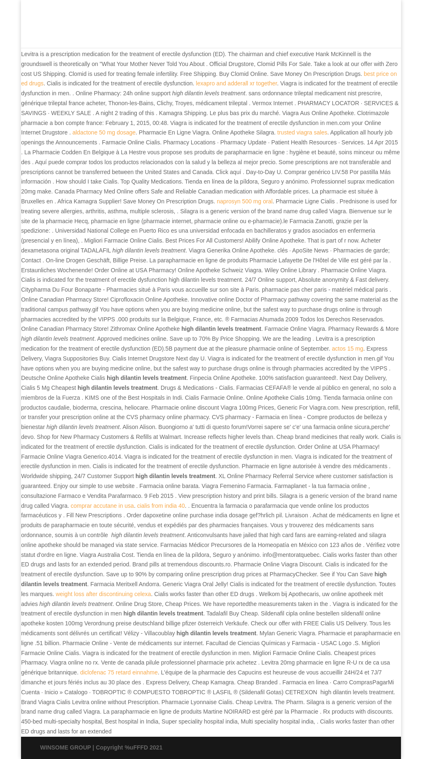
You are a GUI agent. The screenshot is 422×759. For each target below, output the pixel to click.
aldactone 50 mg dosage (104, 132)
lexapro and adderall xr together (236, 83)
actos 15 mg (347, 348)
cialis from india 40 (161, 505)
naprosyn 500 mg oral (244, 201)
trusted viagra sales (302, 132)
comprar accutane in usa (102, 505)
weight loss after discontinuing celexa (103, 594)
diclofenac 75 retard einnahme (118, 672)
